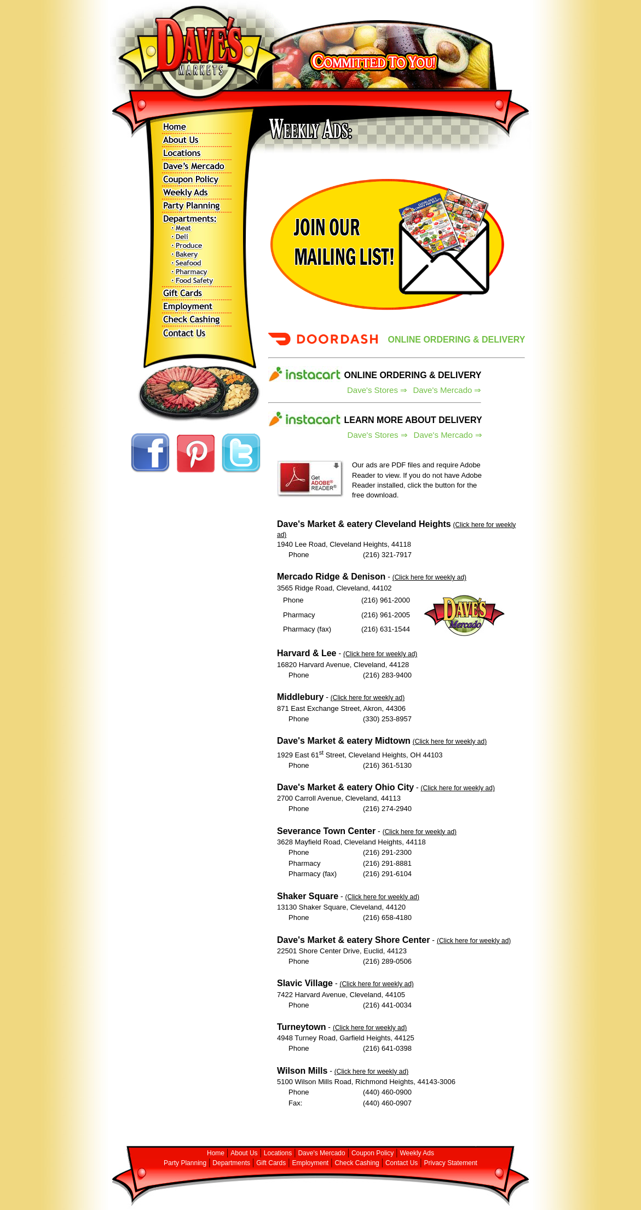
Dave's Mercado (321, 1153)
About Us (243, 1153)
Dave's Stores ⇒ (377, 390)
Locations (278, 1153)
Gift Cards (271, 1163)
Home (215, 1153)
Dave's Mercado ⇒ (447, 390)
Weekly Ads (417, 1153)
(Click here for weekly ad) (429, 577)
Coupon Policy (372, 1153)
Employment (310, 1163)
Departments (231, 1163)
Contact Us (401, 1163)
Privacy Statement (450, 1163)
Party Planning (185, 1163)
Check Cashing (356, 1163)
